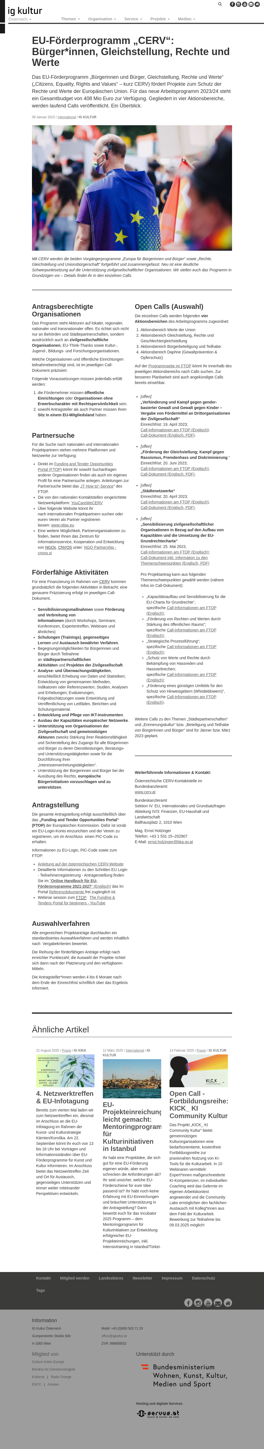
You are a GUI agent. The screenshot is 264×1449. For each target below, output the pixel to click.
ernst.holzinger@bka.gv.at (170, 842)
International (67, 117)
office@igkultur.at (114, 1336)
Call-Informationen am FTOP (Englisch (174, 430)
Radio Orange (61, 1377)
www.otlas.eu (62, 525)
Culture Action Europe (48, 1362)
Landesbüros (111, 1278)
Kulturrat (38, 1377)
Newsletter (143, 1278)
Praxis (66, 1050)
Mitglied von (45, 1354)
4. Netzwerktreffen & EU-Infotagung (65, 1097)
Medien (186, 19)
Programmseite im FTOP (169, 366)
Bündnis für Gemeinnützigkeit (53, 1369)
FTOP (81, 897)
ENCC (36, 1384)
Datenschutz (203, 1278)
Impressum (172, 1278)
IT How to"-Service (97, 486)
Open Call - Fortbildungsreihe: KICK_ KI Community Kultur (199, 1104)
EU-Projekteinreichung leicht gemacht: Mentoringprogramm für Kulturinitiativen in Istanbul (135, 1126)
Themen (70, 19)
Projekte (160, 19)
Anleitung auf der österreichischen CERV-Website (80, 864)
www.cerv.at (145, 792)
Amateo (53, 1384)
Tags (40, 1290)
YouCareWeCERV (87, 503)
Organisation (102, 19)
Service (133, 19)
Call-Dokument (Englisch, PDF (167, 435)
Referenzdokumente (67, 892)
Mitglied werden (74, 1278)
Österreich (19, 19)
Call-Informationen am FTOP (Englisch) (175, 468)
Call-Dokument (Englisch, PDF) (168, 474)
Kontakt (43, 1278)
